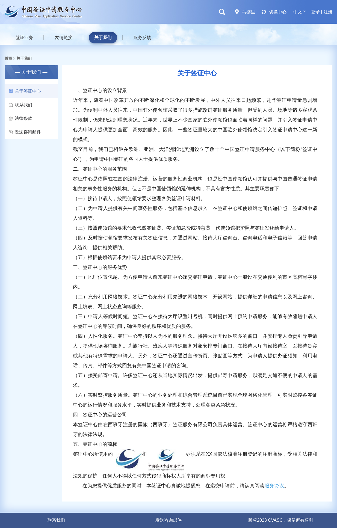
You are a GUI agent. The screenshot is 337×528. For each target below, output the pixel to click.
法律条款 (20, 118)
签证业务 (24, 37)
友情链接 (63, 37)
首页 (8, 58)
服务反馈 (142, 37)
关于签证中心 (25, 91)
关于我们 (103, 37)
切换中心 (277, 12)
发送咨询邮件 (25, 132)
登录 (315, 12)
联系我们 (20, 104)
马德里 (248, 12)
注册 (328, 12)
